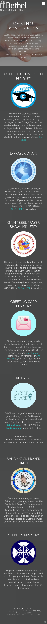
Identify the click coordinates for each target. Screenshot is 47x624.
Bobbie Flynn (13, 425)
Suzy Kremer (32, 353)
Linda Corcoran (14, 428)
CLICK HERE (17, 209)
